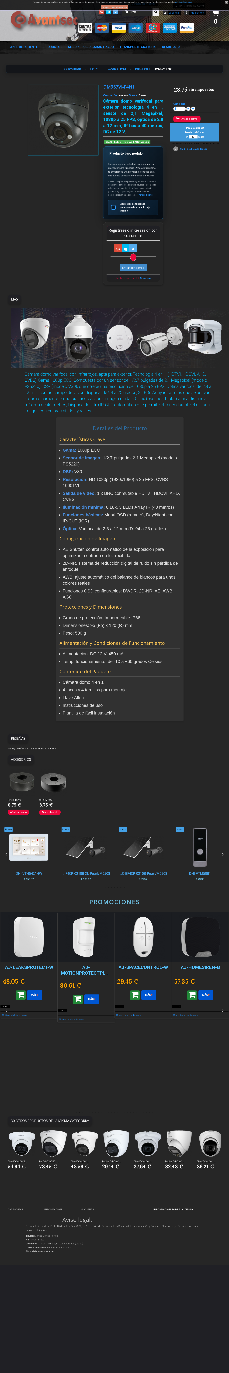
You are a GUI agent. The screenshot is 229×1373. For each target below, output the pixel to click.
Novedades (52, 1221)
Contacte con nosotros (57, 1233)
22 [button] (143, 1112)
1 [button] (124, 887)
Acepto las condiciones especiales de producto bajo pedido (130, 207)
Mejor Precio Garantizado (91, 47)
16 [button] (124, 1112)
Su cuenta (174, 12)
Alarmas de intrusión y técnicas (25, 1227)
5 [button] (111, 887)
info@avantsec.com (171, 1229)
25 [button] (152, 1112)
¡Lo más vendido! (54, 1227)
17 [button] (127, 1112)
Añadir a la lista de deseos (193, 149)
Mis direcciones (90, 1233)
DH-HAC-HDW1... (80, 1161)
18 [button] (130, 1112)
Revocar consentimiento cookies (61, 1298)
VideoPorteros (17, 1254)
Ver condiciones (146, 195)
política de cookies (183, 2)
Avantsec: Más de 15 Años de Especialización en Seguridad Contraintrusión (60, 1314)
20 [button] (136, 1112)
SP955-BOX (45, 800)
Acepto (105, 7)
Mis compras (90, 1216)
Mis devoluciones (91, 1221)
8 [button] (98, 1112)
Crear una (145, 278)
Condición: (110, 95)
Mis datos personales (93, 1238)
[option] (200, 854)
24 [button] (149, 1112)
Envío (49, 1255)
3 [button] (117, 887)
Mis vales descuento (93, 1227)
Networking (16, 1233)
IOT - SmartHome (18, 1288)
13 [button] (114, 1112)
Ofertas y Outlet (18, 1299)
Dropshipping (53, 1271)
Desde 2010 (171, 47)
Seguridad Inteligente (20, 1216)
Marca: (133, 95)
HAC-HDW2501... (49, 1161)
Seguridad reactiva (19, 1260)
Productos (52, 47)
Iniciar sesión (197, 12)
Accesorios (16, 1282)
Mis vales (88, 1244)
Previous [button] (6, 854)
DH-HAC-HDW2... (17, 1161)
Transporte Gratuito (137, 47)
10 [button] (105, 1112)
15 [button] (120, 1112)
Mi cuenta (87, 1209)
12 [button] (111, 1112)
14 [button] (117, 1112)
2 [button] (120, 887)
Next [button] (222, 854)
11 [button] (108, 1112)
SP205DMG (14, 800)
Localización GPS (19, 1238)
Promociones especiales (58, 1216)
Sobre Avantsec (54, 1244)
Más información (119, 7)
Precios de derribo (55, 1250)
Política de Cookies (55, 1287)
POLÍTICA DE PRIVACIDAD (59, 1292)
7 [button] (105, 887)
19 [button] (133, 1112)
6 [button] (108, 887)
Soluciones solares (19, 1271)
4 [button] (114, 887)
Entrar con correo (133, 267)
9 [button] (101, 1112)
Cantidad (179, 103)
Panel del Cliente (23, 47)
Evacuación (16, 1325)
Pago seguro (53, 1238)
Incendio (14, 1294)
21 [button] (140, 1112)
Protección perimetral (20, 1266)
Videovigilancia (18, 1221)
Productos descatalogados (23, 1277)
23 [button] (146, 1112)
